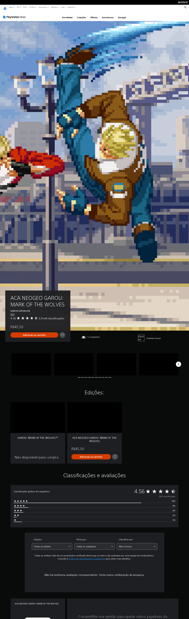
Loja (62, 7)
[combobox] (52, 544)
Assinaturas (108, 15)
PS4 (24, 7)
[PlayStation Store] (15, 14)
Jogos (11, 7)
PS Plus (32, 7)
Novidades (67, 15)
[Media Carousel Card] (31, 362)
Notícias (54, 7)
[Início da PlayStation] (5, 7)
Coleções (81, 15)
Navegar (122, 15)
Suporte (71, 7)
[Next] (178, 361)
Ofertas (94, 15)
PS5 (18, 7)
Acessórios (43, 7)
